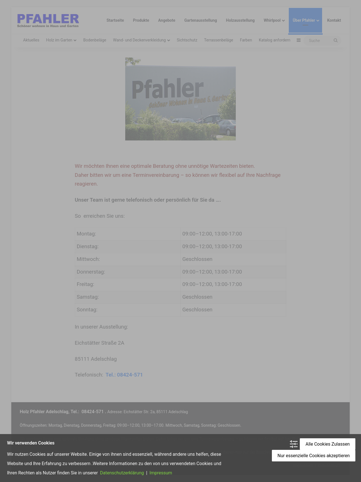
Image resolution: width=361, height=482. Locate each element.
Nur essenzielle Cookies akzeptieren (314, 456)
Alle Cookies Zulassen (327, 444)
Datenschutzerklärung (122, 473)
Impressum (160, 473)
